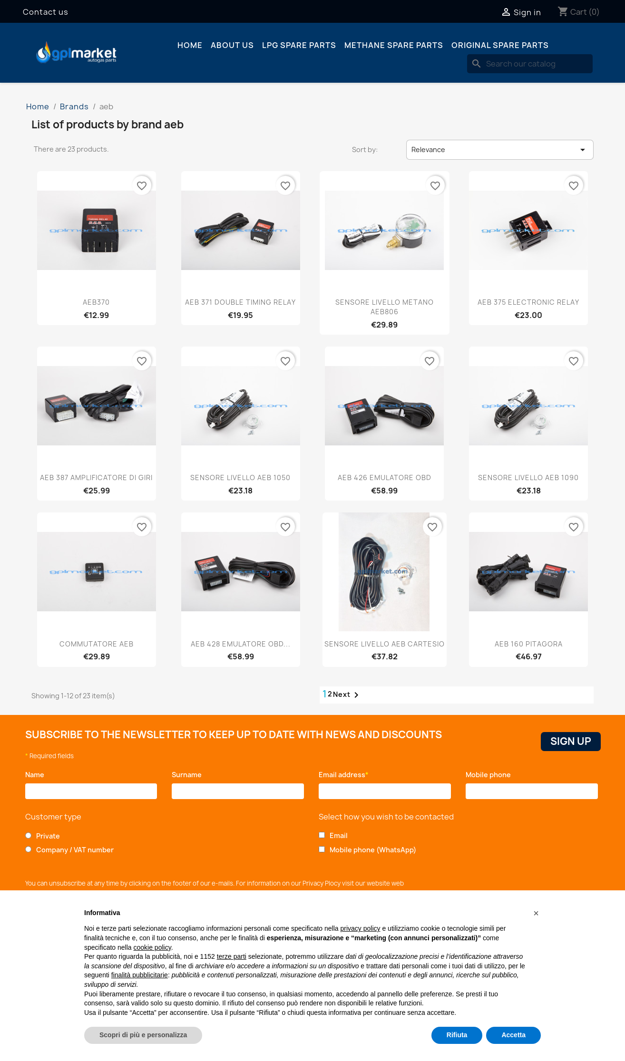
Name (36, 774)
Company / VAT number (75, 849)
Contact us (45, 12)
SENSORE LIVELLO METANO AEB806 (384, 307)
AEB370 (96, 302)
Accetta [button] (513, 1035)
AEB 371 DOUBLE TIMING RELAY (240, 302)
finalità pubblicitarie (139, 975)
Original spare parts (500, 45)
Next (347, 695)
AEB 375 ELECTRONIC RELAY (528, 302)
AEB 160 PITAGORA (529, 643)
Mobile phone (490, 774)
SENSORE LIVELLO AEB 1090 (528, 477)
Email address (344, 774)
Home (190, 45)
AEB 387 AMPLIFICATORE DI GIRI (96, 477)
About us (232, 45)
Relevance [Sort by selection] (499, 149)
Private (48, 835)
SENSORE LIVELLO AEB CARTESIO (384, 643)
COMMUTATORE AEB (96, 643)
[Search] (530, 63)
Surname (189, 774)
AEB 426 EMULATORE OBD (384, 477)
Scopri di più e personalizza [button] (143, 1035)
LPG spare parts (299, 45)
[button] (536, 913)
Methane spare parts (393, 45)
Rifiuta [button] (457, 1035)
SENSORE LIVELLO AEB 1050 (240, 477)
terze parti (231, 956)
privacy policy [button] (361, 928)
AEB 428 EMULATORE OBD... (241, 643)
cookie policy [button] (152, 947)
